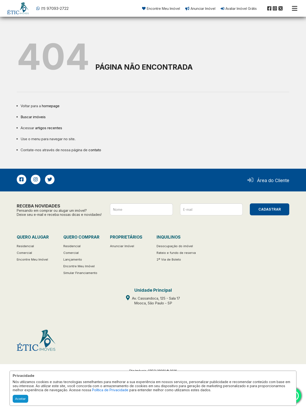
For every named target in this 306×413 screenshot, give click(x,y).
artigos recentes (48, 128)
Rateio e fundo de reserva (176, 253)
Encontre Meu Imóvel (32, 259)
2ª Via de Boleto (169, 259)
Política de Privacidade (110, 390)
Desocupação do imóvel (175, 246)
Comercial (24, 253)
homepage (51, 106)
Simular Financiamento (80, 273)
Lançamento (72, 259)
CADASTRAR (269, 209)
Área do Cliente (273, 180)
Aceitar (20, 399)
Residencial (25, 246)
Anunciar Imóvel (122, 246)
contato (94, 150)
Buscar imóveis (33, 117)
